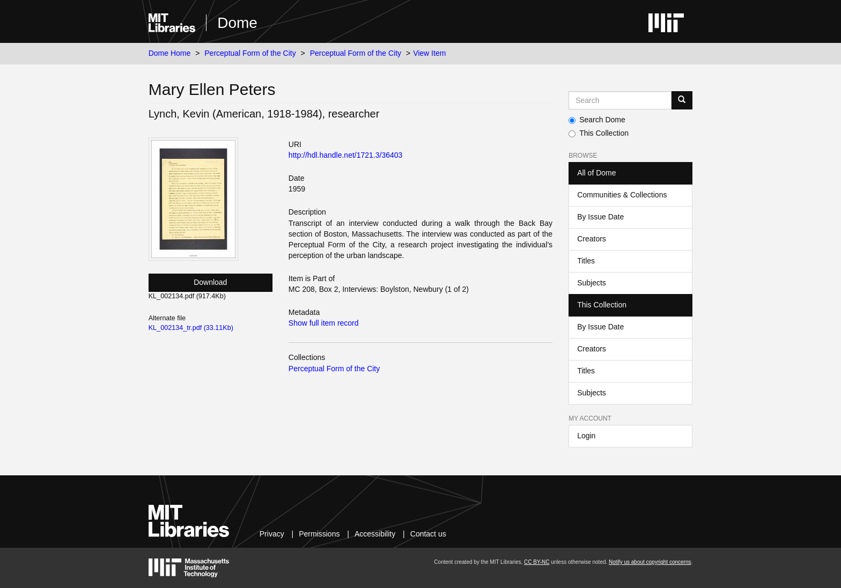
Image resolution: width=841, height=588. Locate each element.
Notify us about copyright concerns (650, 562)
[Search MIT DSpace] (620, 100)
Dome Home (170, 53)
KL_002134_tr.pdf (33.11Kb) (191, 328)
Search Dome (597, 119)
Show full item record (324, 323)
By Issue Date (600, 216)
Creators (591, 238)
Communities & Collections (622, 194)
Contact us (428, 534)
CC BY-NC (536, 562)
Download (210, 282)
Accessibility (375, 534)
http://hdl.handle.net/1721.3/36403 (346, 155)
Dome (237, 22)
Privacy (272, 534)
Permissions (319, 534)
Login (586, 435)
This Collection (599, 133)
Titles (586, 260)
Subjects (591, 282)
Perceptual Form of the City (250, 53)
